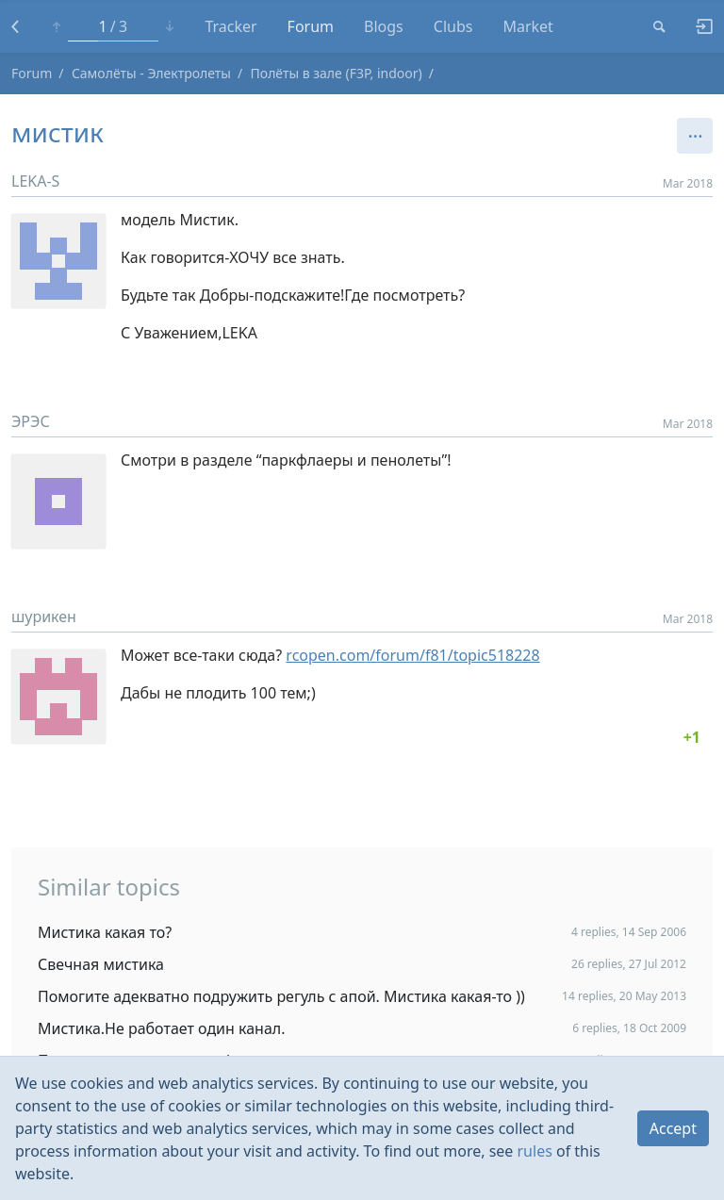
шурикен (43, 616)
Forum (311, 26)
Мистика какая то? (105, 932)
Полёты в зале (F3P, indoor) (336, 73)
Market (527, 26)
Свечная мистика (101, 964)
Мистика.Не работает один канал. (162, 1028)
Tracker (230, 26)
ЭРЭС (30, 421)
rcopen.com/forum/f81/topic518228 (412, 655)
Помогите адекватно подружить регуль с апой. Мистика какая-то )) (281, 996)
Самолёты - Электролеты (151, 73)
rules (535, 1151)
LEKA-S (35, 181)
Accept (673, 1128)
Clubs (453, 26)
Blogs (383, 26)
